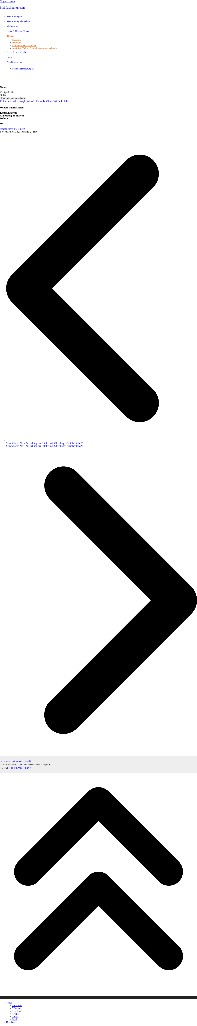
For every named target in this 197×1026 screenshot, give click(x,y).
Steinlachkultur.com (12, 7)
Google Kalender (27, 101)
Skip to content (7, 1)
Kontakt (27, 761)
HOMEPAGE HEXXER (21, 768)
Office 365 (51, 101)
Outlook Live (64, 101)
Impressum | (6, 761)
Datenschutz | (17, 761)
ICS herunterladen (9, 101)
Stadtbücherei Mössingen (12, 129)
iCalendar (41, 101)
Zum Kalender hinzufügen (13, 98)
